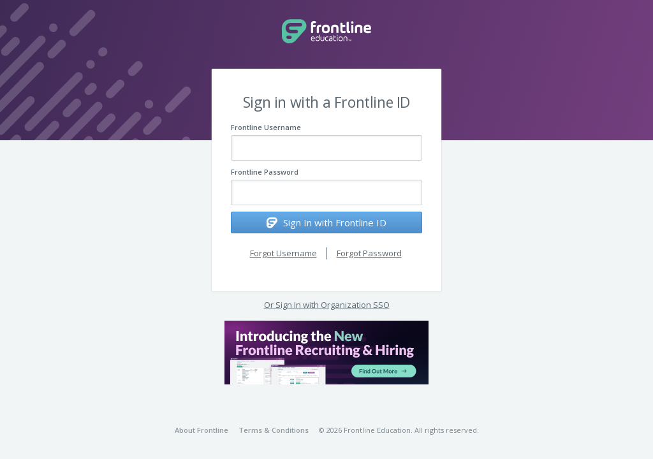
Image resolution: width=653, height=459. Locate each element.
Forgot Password (369, 253)
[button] (326, 352)
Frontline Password (264, 172)
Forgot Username (283, 253)
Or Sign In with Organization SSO (327, 304)
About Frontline (201, 430)
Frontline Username (266, 127)
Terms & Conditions (273, 430)
